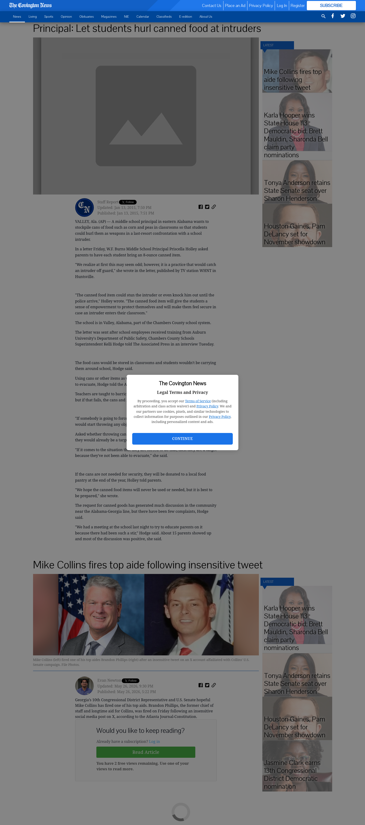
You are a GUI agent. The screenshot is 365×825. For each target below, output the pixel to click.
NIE (126, 16)
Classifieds (164, 16)
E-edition (185, 16)
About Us (205, 16)
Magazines (109, 16)
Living (33, 16)
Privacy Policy (207, 406)
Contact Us (211, 5)
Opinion (66, 16)
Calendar (142, 16)
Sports (48, 16)
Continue (182, 438)
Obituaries (86, 16)
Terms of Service (198, 401)
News (17, 16)
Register (298, 5)
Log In (282, 5)
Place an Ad (235, 5)
